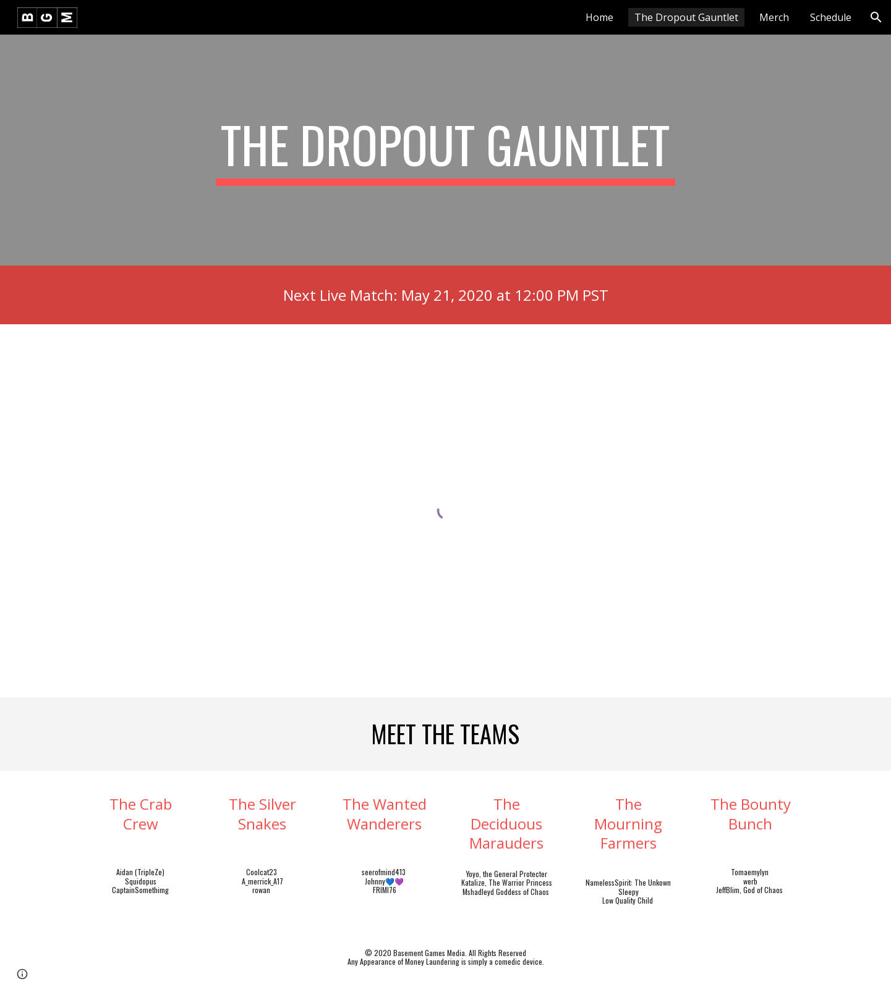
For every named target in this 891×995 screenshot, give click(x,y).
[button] (876, 17)
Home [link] (599, 17)
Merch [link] (774, 17)
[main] (446, 150)
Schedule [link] (830, 17)
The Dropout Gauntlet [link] (686, 17)
